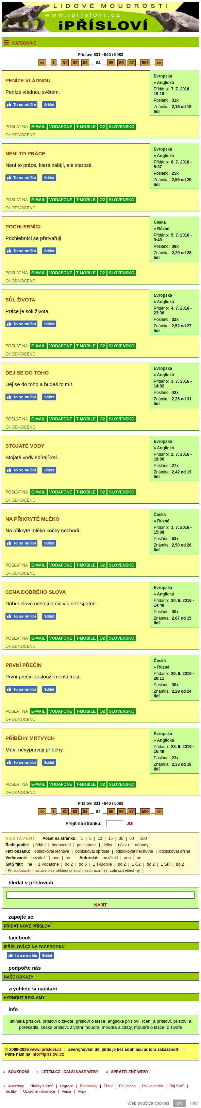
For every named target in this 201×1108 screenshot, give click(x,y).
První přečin (23, 665)
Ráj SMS (176, 1086)
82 (75, 62)
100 (143, 838)
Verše (66, 1091)
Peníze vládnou (28, 80)
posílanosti (86, 845)
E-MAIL (38, 126)
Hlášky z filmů (41, 1086)
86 (121, 62)
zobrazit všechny (125, 870)
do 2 (69, 864)
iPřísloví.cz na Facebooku (34, 947)
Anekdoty (16, 1086)
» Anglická (164, 82)
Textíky (11, 1091)
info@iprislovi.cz (47, 1054)
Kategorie (24, 43)
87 (131, 62)
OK (179, 1103)
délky (107, 845)
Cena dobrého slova (35, 592)
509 (145, 62)
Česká (160, 222)
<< (42, 62)
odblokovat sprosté (92, 851)
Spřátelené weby (130, 1072)
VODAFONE (60, 126)
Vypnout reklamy (24, 998)
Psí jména (127, 1086)
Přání (108, 1086)
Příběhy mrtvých (30, 738)
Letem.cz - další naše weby (69, 1072)
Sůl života (20, 299)
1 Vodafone (48, 864)
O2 (102, 126)
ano (56, 857)
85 (111, 62)
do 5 (83, 864)
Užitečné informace (39, 1091)
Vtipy (82, 1091)
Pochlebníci (22, 226)
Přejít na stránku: (84, 823)
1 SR (165, 864)
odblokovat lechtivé (51, 851)
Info (194, 1103)
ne (68, 857)
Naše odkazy (18, 977)
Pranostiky (88, 1086)
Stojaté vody (24, 446)
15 (110, 838)
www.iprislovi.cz (46, 1049)
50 (131, 838)
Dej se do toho (27, 373)
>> (158, 62)
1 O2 (136, 864)
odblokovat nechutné (134, 851)
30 (121, 838)
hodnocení (61, 845)
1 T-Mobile (102, 864)
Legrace (66, 1086)
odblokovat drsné (174, 851)
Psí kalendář (152, 1086)
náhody (141, 845)
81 (65, 62)
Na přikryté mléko (32, 519)
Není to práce (25, 153)
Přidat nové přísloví (27, 926)
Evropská (163, 76)
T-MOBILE (86, 126)
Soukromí (18, 1072)
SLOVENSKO (121, 126)
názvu (123, 845)
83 (85, 62)
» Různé (161, 228)
